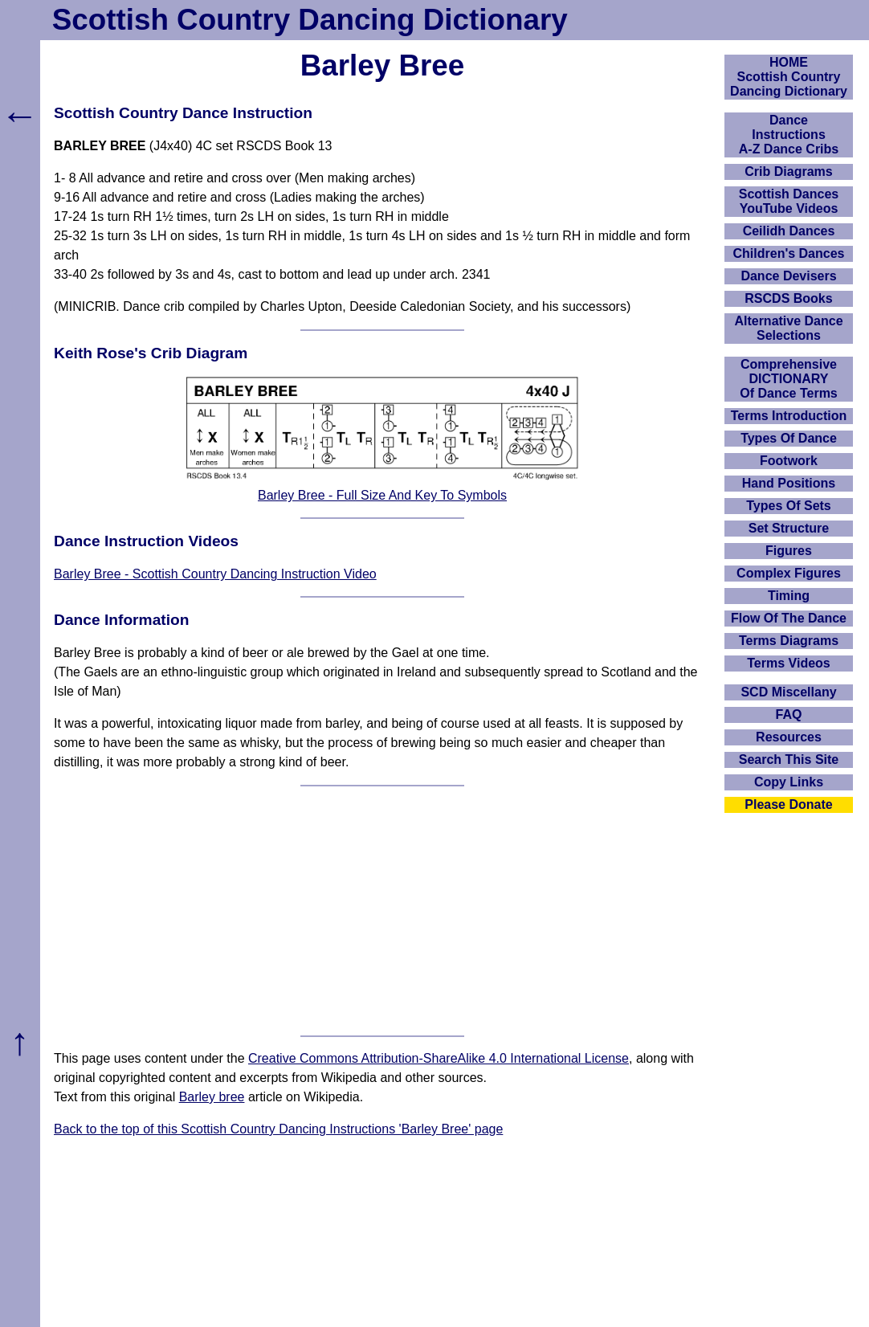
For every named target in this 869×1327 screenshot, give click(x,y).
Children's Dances (789, 253)
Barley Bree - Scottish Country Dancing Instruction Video (215, 574)
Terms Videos (788, 663)
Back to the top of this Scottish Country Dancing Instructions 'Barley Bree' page (278, 1129)
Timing (789, 595)
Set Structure (789, 528)
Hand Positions (788, 483)
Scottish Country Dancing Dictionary (310, 19)
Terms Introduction (789, 416)
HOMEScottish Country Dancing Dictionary (788, 76)
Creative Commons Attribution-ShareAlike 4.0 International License (438, 1058)
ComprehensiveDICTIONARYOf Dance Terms (789, 378)
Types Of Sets (788, 505)
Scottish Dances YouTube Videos (788, 201)
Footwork (789, 461)
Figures (788, 550)
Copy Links (788, 782)
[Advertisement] (382, 910)
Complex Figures (788, 573)
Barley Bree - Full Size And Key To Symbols (382, 495)
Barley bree (212, 1097)
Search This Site (789, 759)
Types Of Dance (788, 438)
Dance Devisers (788, 276)
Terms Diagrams (788, 640)
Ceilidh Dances (789, 231)
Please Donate (788, 804)
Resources (789, 737)
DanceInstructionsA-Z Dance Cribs (788, 134)
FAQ (789, 714)
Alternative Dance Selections (788, 328)
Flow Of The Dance (789, 618)
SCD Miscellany (788, 692)
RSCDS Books (788, 298)
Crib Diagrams (788, 171)
